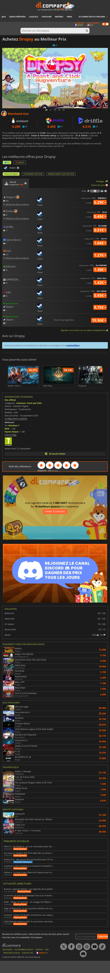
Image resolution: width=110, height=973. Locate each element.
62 (5, 215)
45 (5, 296)
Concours (47, 16)
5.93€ (100, 295)
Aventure (21, 415)
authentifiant (72, 345)
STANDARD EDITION (33, 174)
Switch (19, 162)
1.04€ (100, 243)
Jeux (4, 16)
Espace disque (11, 444)
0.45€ (100, 216)
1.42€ (100, 282)
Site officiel (10, 412)
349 (5, 201)
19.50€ (99, 320)
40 (5, 283)
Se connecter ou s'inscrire (92, 16)
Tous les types (11, 174)
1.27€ (100, 255)
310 (5, 254)
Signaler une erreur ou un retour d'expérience (84, 330)
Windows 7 (13, 437)
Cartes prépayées (17, 16)
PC (7, 162)
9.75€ (100, 307)
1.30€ (100, 269)
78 (5, 270)
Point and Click (34, 415)
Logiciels (33, 16)
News (69, 16)
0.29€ (100, 202)
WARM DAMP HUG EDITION (61, 174)
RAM (7, 440)
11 (5, 230)
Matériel (59, 16)
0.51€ (100, 230)
